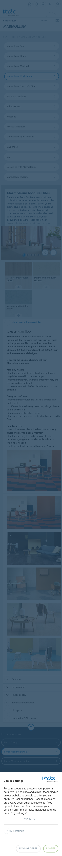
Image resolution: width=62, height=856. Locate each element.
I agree (50, 848)
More (30, 819)
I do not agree (28, 848)
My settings (14, 831)
